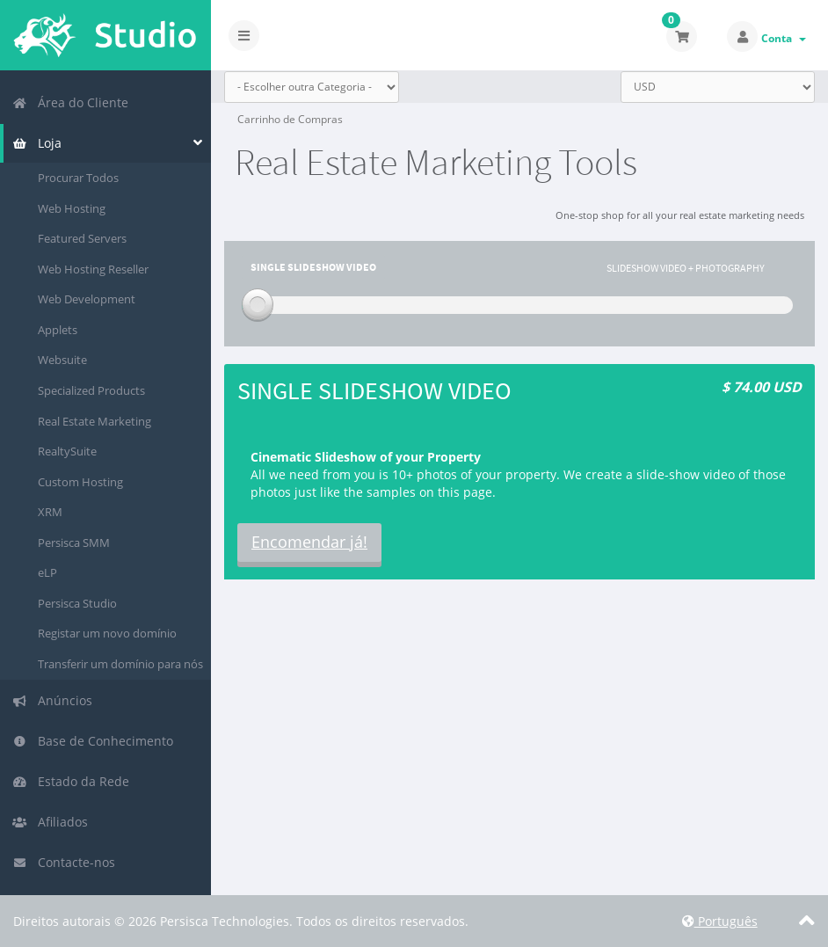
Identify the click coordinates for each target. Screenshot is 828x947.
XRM (50, 512)
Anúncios (52, 700)
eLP (47, 572)
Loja (37, 143)
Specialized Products (91, 390)
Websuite (62, 360)
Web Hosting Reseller (93, 269)
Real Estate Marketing (94, 421)
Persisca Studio (77, 603)
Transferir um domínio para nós (120, 664)
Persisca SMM (74, 542)
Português (720, 921)
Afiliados (50, 821)
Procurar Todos (78, 178)
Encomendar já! (309, 541)
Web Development (86, 299)
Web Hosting (71, 208)
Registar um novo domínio (107, 633)
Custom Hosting (80, 482)
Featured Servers (82, 238)
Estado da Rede (70, 781)
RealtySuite (67, 451)
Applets (57, 330)
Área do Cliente (70, 102)
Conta (783, 38)
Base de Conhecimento (92, 740)
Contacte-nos (63, 862)
